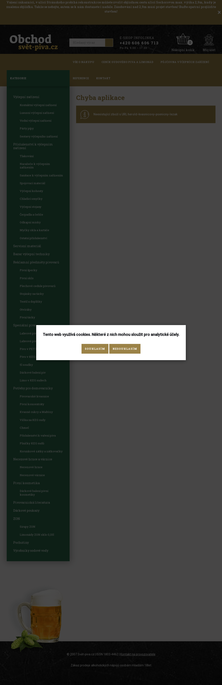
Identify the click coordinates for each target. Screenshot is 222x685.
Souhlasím (95, 348)
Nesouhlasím (125, 348)
